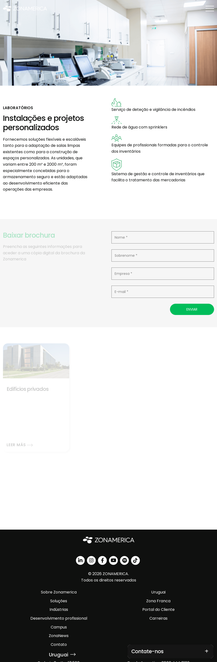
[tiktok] (135, 560)
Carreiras (158, 618)
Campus (59, 627)
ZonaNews (59, 636)
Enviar (191, 309)
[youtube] (113, 560)
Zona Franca (158, 601)
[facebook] (102, 560)
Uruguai (158, 592)
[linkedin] (80, 560)
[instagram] (91, 560)
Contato (59, 644)
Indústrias (58, 609)
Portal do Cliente (158, 609)
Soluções (58, 601)
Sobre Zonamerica (59, 592)
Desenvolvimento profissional (58, 618)
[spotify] (124, 560)
